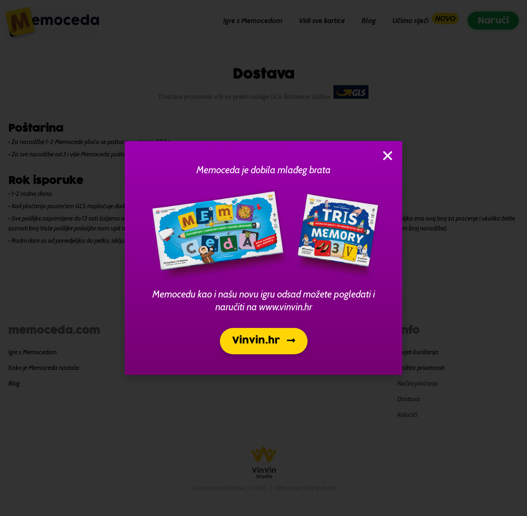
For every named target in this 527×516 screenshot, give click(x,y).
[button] (264, 341)
